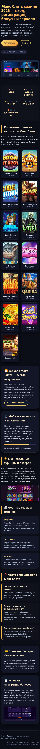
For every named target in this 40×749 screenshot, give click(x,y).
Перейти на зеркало (16, 403)
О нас (3, 736)
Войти (25, 43)
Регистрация (9, 43)
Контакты (4, 738)
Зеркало (13, 738)
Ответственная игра (22, 736)
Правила (10, 736)
